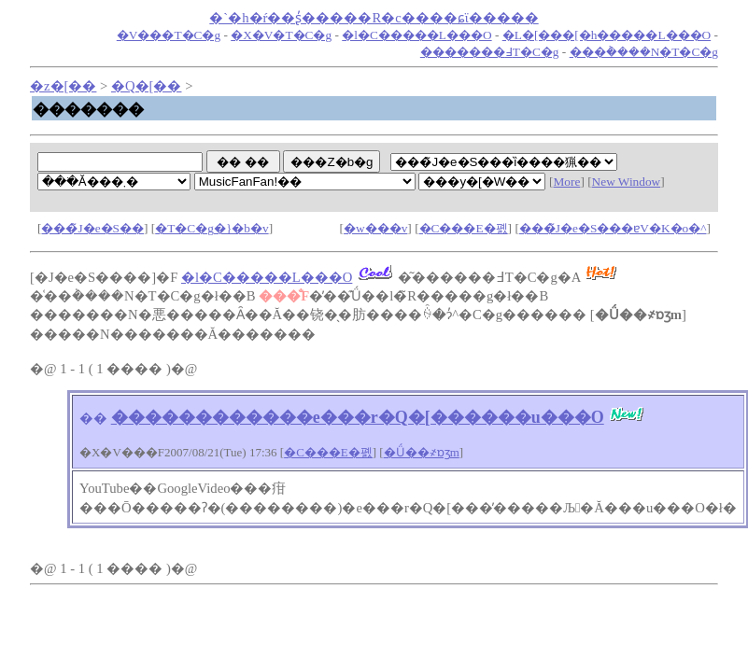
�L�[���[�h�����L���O (606, 35)
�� (93, 418)
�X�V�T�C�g (281, 35)
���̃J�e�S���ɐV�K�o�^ (613, 228)
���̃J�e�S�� (92, 228)
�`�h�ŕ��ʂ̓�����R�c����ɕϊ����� (373, 17)
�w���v (375, 228)
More (567, 182)
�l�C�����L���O (416, 35)
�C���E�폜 (463, 228)
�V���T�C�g (168, 35)
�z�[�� (63, 85)
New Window (626, 182)
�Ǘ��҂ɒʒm (421, 452)
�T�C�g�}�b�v (211, 228)
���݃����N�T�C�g (644, 52)
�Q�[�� (146, 85)
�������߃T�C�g (489, 52)
